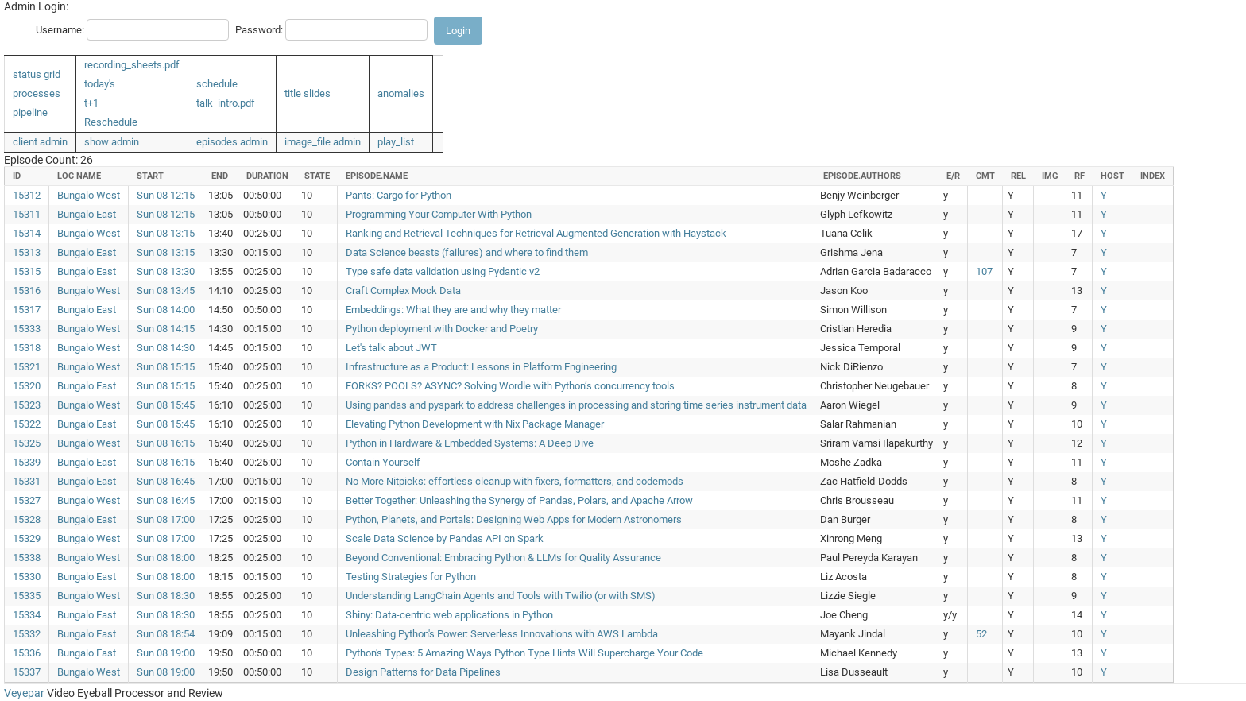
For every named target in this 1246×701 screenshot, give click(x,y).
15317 (27, 310)
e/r (953, 176)
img (1050, 176)
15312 (27, 195)
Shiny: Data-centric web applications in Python (449, 615)
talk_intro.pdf (225, 103)
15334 (27, 615)
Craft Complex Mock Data (403, 290)
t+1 (91, 103)
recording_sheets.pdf (132, 65)
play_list (395, 142)
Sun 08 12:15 (166, 195)
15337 (27, 672)
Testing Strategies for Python (411, 577)
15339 (27, 462)
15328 (27, 519)
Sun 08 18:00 (166, 558)
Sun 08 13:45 (166, 290)
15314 (27, 233)
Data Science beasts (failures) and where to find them (467, 252)
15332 (27, 634)
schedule (217, 84)
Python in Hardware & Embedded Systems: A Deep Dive (470, 443)
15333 (27, 329)
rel (1018, 176)
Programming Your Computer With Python (439, 214)
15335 (27, 596)
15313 (27, 252)
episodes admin (232, 142)
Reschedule (110, 122)
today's (99, 84)
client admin (40, 142)
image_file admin (322, 142)
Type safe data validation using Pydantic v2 (443, 271)
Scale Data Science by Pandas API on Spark (445, 538)
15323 (27, 405)
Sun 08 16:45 (166, 481)
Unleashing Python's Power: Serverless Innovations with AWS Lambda (502, 634)
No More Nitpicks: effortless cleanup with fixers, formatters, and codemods (514, 481)
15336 (27, 653)
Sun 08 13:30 (166, 271)
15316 (27, 290)
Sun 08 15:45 (166, 405)
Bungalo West (88, 195)
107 (984, 271)
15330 (27, 577)
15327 (27, 500)
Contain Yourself (383, 462)
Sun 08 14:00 (166, 310)
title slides (307, 93)
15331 (27, 481)
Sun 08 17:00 (166, 519)
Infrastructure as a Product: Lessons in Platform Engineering (481, 367)
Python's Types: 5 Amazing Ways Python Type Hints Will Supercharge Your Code (524, 653)
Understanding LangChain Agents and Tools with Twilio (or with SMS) (501, 596)
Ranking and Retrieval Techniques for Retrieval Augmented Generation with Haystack (536, 233)
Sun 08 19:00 (166, 653)
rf (1079, 176)
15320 (27, 386)
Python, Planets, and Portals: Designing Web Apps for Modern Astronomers (514, 519)
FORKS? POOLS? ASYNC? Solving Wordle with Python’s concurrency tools (510, 386)
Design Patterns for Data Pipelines (423, 672)
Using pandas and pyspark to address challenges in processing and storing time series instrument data (576, 405)
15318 (27, 348)
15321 (27, 367)
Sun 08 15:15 (166, 367)
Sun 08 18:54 (166, 634)
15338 (27, 558)
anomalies (400, 93)
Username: (60, 30)
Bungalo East (86, 214)
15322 (27, 424)
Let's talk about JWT (391, 348)
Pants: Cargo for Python (398, 195)
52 (981, 634)
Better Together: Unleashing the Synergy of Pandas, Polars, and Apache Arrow (519, 500)
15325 (27, 443)
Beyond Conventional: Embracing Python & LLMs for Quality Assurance (503, 558)
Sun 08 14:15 (166, 329)
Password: (259, 30)
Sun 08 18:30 (166, 596)
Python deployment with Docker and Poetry (442, 329)
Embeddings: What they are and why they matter (453, 310)
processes (36, 93)
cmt (985, 176)
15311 (27, 214)
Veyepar (24, 693)
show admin (111, 142)
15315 (27, 271)
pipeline (30, 112)
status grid (36, 74)
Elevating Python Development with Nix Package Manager (475, 424)
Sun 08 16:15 (166, 443)
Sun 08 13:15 (166, 233)
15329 (27, 538)
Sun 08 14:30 (166, 348)
